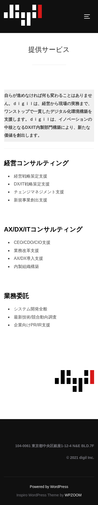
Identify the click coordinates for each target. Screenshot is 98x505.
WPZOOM (73, 495)
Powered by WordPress (49, 487)
